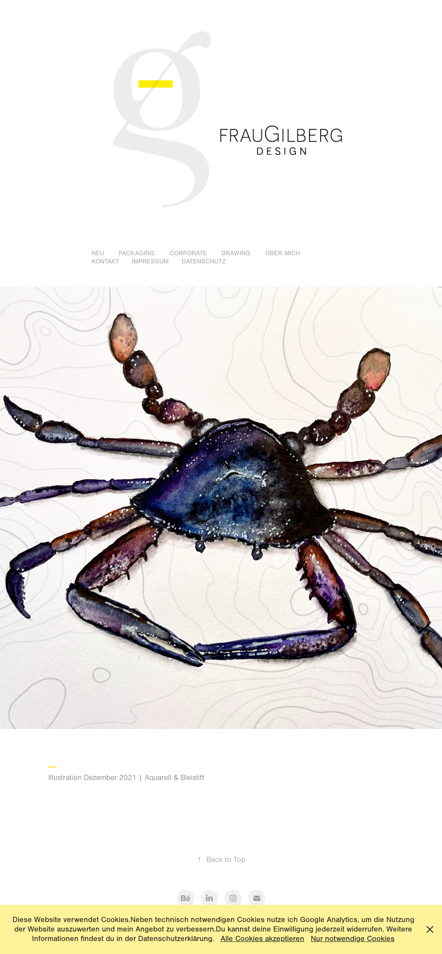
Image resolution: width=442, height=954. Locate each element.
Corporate (188, 253)
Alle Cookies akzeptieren (262, 938)
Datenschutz (204, 261)
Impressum (150, 261)
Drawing (235, 253)
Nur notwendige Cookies (353, 938)
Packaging (137, 253)
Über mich (282, 253)
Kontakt (105, 261)
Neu (98, 253)
